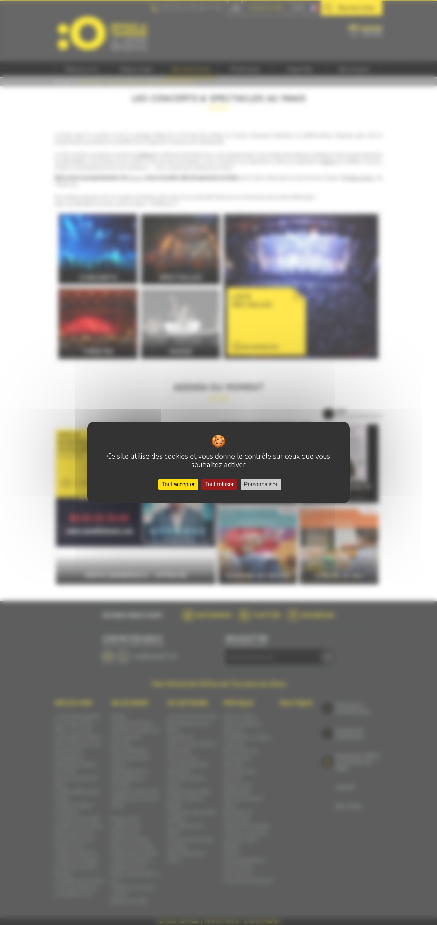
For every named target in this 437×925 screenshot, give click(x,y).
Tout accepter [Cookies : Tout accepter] (178, 484)
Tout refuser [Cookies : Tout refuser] (219, 484)
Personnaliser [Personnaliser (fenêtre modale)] (261, 484)
